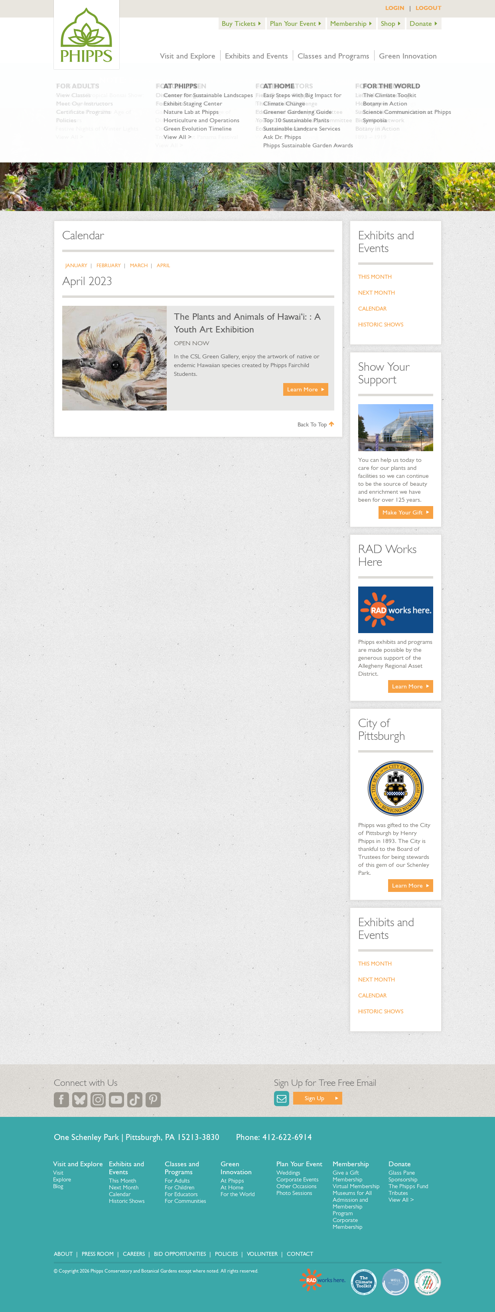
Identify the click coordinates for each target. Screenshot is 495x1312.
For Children (179, 1187)
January (76, 265)
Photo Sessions (294, 1193)
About (63, 1254)
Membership (348, 23)
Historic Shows (380, 324)
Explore (62, 1179)
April (163, 265)
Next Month (376, 292)
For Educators (181, 1194)
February (109, 265)
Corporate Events (297, 1179)
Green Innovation (408, 56)
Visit (58, 1172)
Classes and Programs (333, 56)
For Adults (177, 1180)
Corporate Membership (348, 1223)
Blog (58, 1186)
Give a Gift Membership (348, 1176)
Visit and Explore (187, 56)
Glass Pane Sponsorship (403, 1176)
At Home (232, 1187)
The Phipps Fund (408, 1186)
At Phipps (232, 1180)
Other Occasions (296, 1186)
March (139, 265)
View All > (401, 1199)
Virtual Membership (356, 1186)
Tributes (398, 1193)
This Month (375, 277)
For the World (238, 1194)
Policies (226, 1254)
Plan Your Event (293, 23)
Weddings (288, 1172)
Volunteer (262, 1254)
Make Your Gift (403, 512)
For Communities (185, 1200)
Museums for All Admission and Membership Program (352, 1203)
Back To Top (316, 424)
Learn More (302, 389)
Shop (388, 23)
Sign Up (314, 1098)
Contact (300, 1254)
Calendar (372, 308)
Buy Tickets (239, 23)
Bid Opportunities (180, 1254)
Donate (421, 23)
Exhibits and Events (256, 56)
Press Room (98, 1254)
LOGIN (394, 8)
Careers (134, 1254)
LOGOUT (429, 8)
